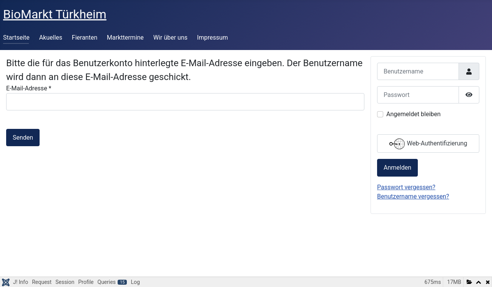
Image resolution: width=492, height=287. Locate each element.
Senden (23, 137)
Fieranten (84, 37)
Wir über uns (170, 37)
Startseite (16, 37)
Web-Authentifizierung (428, 144)
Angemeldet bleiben (413, 114)
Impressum (212, 37)
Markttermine (125, 37)
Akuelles (50, 37)
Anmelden (397, 167)
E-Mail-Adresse (28, 88)
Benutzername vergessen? (413, 196)
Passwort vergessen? (406, 187)
